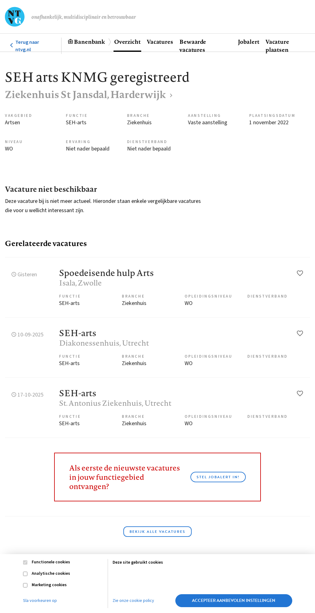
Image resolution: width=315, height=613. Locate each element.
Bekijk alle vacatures (157, 531)
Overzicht (127, 42)
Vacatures (160, 42)
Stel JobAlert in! (218, 477)
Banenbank (89, 42)
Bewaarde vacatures (192, 46)
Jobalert (248, 42)
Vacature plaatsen (277, 46)
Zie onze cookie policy (133, 601)
